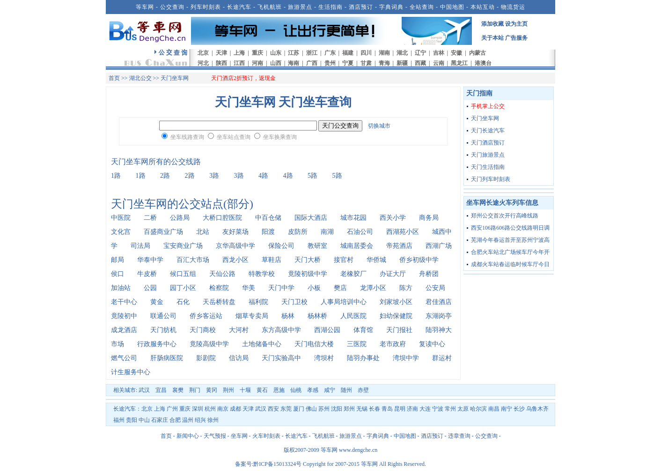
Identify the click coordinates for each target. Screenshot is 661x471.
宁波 (437, 409)
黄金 (156, 301)
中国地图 (452, 7)
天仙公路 (222, 273)
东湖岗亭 (439, 315)
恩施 (279, 390)
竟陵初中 (124, 315)
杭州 (210, 409)
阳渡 (268, 231)
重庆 (257, 53)
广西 (311, 63)
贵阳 (131, 420)
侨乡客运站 (206, 315)
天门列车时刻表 (490, 179)
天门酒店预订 (488, 142)
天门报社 (399, 329)
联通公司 (163, 315)
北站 (202, 231)
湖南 (384, 53)
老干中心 (124, 301)
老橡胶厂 (353, 273)
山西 (275, 63)
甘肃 (366, 63)
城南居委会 (356, 245)
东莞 (286, 409)
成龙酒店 (124, 329)
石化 (183, 301)
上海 (239, 53)
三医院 (357, 344)
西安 (273, 409)
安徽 (456, 53)
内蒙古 (477, 53)
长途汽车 (239, 7)
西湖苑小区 (402, 231)
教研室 (317, 245)
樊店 (340, 287)
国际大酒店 (310, 217)
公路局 (180, 217)
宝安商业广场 (183, 245)
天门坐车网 (485, 118)
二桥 (150, 217)
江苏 (293, 53)
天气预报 (215, 436)
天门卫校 (294, 301)
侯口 (117, 273)
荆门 (194, 390)
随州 (346, 390)
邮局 (117, 259)
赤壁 (363, 390)
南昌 (493, 409)
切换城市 (379, 126)
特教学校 (262, 273)
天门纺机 (163, 329)
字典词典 (391, 7)
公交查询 (172, 7)
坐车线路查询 (187, 137)
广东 (330, 53)
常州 (450, 409)
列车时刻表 (206, 7)
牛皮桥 (147, 273)
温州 (187, 420)
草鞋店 (271, 259)
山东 (275, 53)
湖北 (402, 53)
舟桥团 (429, 273)
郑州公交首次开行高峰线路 (504, 215)
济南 (412, 409)
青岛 (387, 409)
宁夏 (347, 63)
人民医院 (353, 315)
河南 (257, 63)
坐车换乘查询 (280, 137)
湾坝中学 (406, 358)
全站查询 (422, 7)
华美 (248, 287)
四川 (366, 53)
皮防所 (298, 231)
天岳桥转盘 (219, 301)
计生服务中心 (130, 372)
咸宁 (329, 390)
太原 (463, 409)
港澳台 (483, 63)
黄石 (262, 390)
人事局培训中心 (344, 301)
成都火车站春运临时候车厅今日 (510, 264)
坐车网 (239, 436)
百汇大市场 (192, 259)
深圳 (197, 409)
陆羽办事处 (363, 358)
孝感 (312, 390)
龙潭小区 (373, 287)
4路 (263, 175)
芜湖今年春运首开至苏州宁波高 (510, 240)
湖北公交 (140, 78)
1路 (116, 175)
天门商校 (203, 329)
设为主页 (516, 24)
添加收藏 (492, 24)
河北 (203, 63)
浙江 (311, 53)
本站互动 (482, 7)
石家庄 (159, 420)
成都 (235, 409)
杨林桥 (317, 315)
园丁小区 (183, 287)
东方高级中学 (281, 329)
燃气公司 (124, 358)
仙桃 (295, 390)
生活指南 (330, 7)
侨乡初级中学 (419, 259)
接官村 (343, 259)
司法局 (140, 245)
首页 (114, 78)
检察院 (219, 287)
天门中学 (281, 287)
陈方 (405, 287)
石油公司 (360, 231)
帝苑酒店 (399, 245)
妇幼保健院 (396, 315)
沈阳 (336, 409)
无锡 (361, 409)
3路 (214, 175)
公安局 (435, 287)
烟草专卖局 (251, 315)
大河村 (239, 329)
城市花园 (353, 217)
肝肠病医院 (166, 358)
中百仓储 (268, 217)
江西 (239, 63)
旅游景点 (300, 7)
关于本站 (492, 38)
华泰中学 (150, 259)
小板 (314, 287)
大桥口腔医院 (222, 217)
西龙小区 (235, 259)
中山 (144, 420)
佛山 (311, 409)
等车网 (145, 7)
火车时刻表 (266, 436)
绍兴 (200, 420)
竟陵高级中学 (209, 344)
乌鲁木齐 (537, 409)
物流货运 (513, 7)
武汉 (144, 390)
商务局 (429, 217)
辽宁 (420, 53)
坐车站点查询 (233, 137)
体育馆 (363, 329)
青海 (384, 63)
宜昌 (161, 390)
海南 (293, 63)
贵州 (330, 63)
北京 (203, 53)
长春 (374, 409)
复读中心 (432, 344)
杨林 (287, 315)
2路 (165, 175)
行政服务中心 (156, 344)
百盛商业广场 (163, 231)
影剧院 (206, 358)
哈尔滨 (478, 409)
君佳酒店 (439, 301)
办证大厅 (393, 273)
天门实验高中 (281, 358)
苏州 (324, 409)
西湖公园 (327, 329)
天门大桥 (307, 259)
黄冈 (211, 390)
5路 (312, 175)
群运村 (442, 358)
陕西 (221, 63)
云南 (438, 63)
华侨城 (376, 259)
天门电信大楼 (314, 344)
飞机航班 (269, 7)
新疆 (402, 63)
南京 (222, 409)
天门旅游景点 (488, 155)
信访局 (239, 358)
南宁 (506, 409)
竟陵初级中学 (307, 273)
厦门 (298, 409)
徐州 (213, 420)
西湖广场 (439, 245)
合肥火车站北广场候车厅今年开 (510, 252)
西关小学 (393, 217)
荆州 (228, 390)
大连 (425, 409)
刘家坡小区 (396, 301)
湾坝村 (324, 358)
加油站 (121, 287)
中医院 (121, 217)
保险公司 (281, 245)
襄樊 (178, 390)
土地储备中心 (261, 344)
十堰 (245, 390)
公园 (150, 287)
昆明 (399, 409)
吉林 (438, 53)
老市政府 (393, 344)
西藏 (420, 63)
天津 (221, 53)
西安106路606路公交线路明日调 (510, 228)
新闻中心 (187, 436)
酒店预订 (361, 7)
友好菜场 (235, 231)
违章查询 (459, 436)
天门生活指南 (488, 167)
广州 (172, 409)
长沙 (519, 409)
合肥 (175, 420)
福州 (119, 420)
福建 (347, 53)
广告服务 (516, 38)
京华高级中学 (235, 245)
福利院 (258, 301)
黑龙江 (459, 63)
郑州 (349, 409)
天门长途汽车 (488, 130)
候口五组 (183, 273)
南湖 (327, 231)
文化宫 (121, 231)
